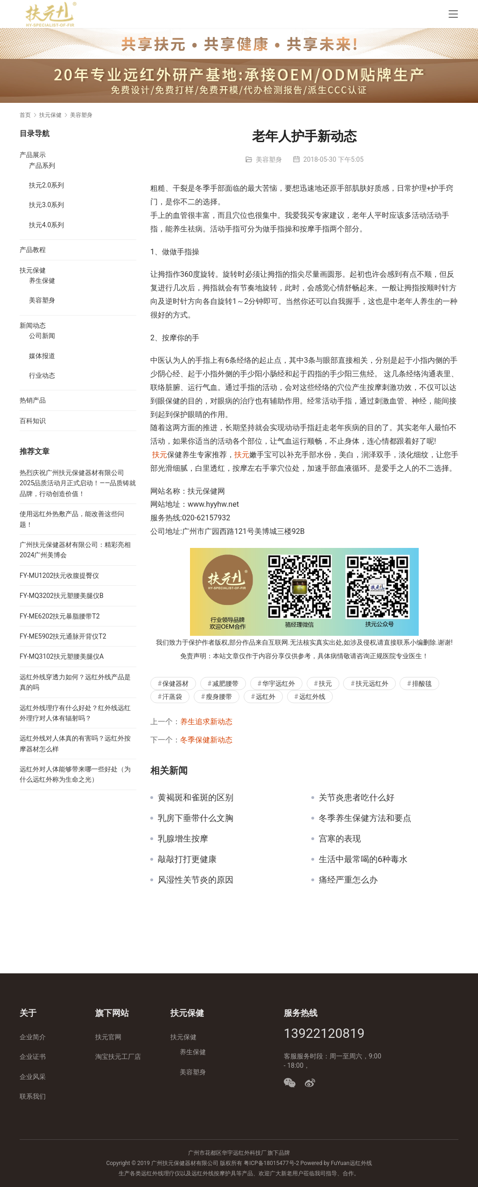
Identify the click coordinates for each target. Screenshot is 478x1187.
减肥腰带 (225, 683)
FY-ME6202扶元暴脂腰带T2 (60, 616)
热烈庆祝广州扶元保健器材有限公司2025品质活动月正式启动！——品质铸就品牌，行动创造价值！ (78, 483)
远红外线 (312, 696)
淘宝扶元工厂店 (118, 1056)
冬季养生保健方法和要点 (365, 818)
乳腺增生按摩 (183, 838)
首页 (25, 115)
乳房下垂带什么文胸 (195, 818)
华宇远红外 (278, 683)
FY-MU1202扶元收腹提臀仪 (59, 575)
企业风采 (33, 1076)
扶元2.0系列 (46, 185)
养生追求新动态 (206, 721)
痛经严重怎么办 (348, 880)
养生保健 (42, 280)
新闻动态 (33, 325)
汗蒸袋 (172, 696)
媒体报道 (42, 356)
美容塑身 (269, 159)
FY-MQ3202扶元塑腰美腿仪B (62, 595)
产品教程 (33, 249)
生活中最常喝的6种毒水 (363, 859)
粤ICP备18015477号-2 (271, 1163)
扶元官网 (108, 1037)
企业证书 (33, 1056)
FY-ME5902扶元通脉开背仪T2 (63, 636)
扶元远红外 (372, 683)
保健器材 (175, 683)
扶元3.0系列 (46, 205)
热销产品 (33, 400)
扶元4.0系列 (46, 225)
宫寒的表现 (340, 838)
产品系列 (42, 165)
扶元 (159, 454)
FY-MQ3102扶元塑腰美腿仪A (62, 656)
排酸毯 (422, 683)
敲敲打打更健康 (187, 859)
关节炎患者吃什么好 (356, 797)
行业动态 (42, 375)
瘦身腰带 (219, 696)
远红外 (265, 696)
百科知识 (33, 420)
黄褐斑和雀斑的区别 (195, 797)
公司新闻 (42, 335)
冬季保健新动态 (206, 739)
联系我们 (33, 1096)
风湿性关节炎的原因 (195, 880)
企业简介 (33, 1037)
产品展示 (33, 154)
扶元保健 (33, 270)
